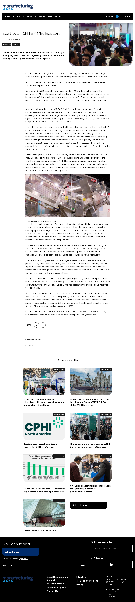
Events (42, 16)
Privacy (79, 585)
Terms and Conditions (87, 581)
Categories (17, 16)
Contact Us (52, 591)
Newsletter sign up (56, 587)
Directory (52, 16)
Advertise (81, 577)
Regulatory (16, 44)
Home (7, 16)
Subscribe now (80, 505)
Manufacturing (7, 44)
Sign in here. (23, 559)
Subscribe (111, 16)
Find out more (8, 565)
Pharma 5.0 (31, 16)
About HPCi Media (55, 584)
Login (125, 16)
